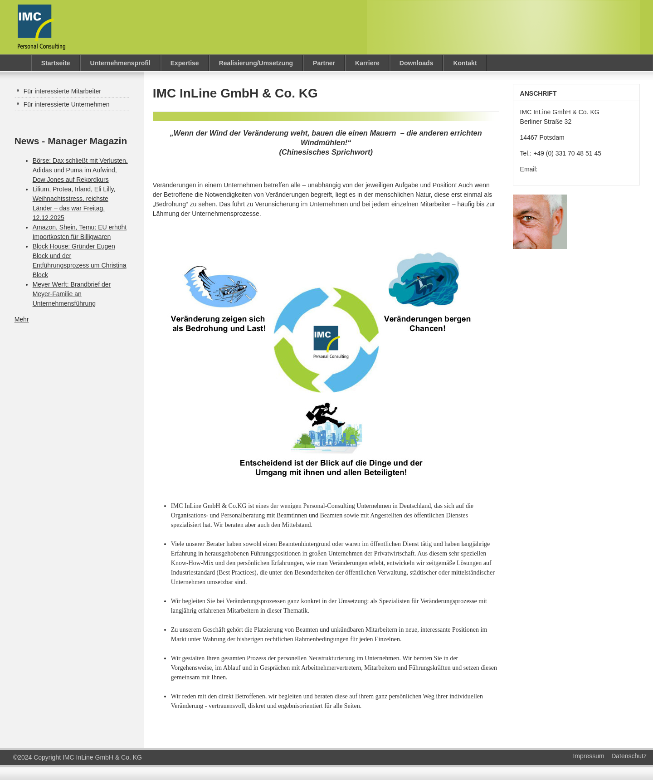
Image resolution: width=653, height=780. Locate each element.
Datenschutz (629, 756)
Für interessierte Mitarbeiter (62, 91)
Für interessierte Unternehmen (67, 104)
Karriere (367, 63)
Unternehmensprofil (120, 63)
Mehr (22, 319)
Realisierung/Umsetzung (256, 63)
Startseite (55, 63)
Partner (324, 63)
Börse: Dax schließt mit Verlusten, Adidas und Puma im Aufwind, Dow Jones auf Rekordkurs (80, 170)
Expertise (185, 63)
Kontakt (465, 63)
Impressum (588, 756)
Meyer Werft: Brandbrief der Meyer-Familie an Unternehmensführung (72, 294)
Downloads (417, 63)
